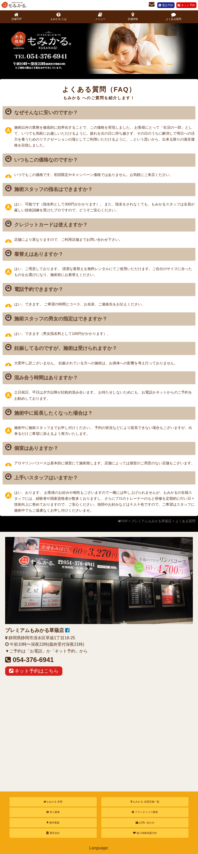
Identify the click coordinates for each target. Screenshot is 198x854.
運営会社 (53, 833)
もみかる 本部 (53, 801)
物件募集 (53, 822)
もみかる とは (58, 16)
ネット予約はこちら (34, 671)
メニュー (100, 16)
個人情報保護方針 (145, 833)
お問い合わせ (145, 822)
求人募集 (53, 812)
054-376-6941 (33, 659)
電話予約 (166, 5)
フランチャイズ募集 (145, 812)
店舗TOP (16, 16)
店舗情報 (133, 16)
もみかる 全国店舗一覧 (145, 801)
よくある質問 (173, 16)
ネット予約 (186, 5)
